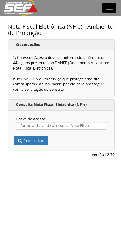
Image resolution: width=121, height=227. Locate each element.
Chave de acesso (30, 119)
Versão (98, 154)
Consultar (31, 140)
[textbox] (61, 126)
